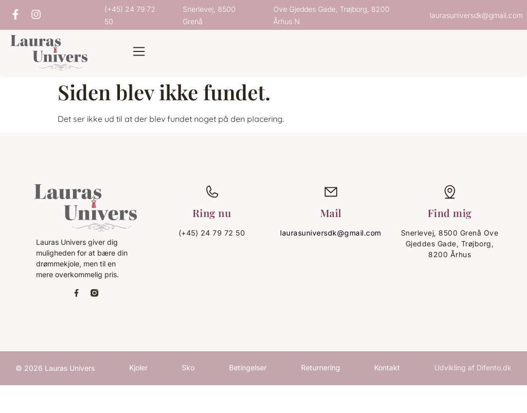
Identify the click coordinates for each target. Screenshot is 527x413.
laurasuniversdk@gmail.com (330, 232)
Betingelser (248, 367)
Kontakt (387, 367)
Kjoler (138, 367)
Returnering (320, 367)
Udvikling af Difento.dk (473, 367)
